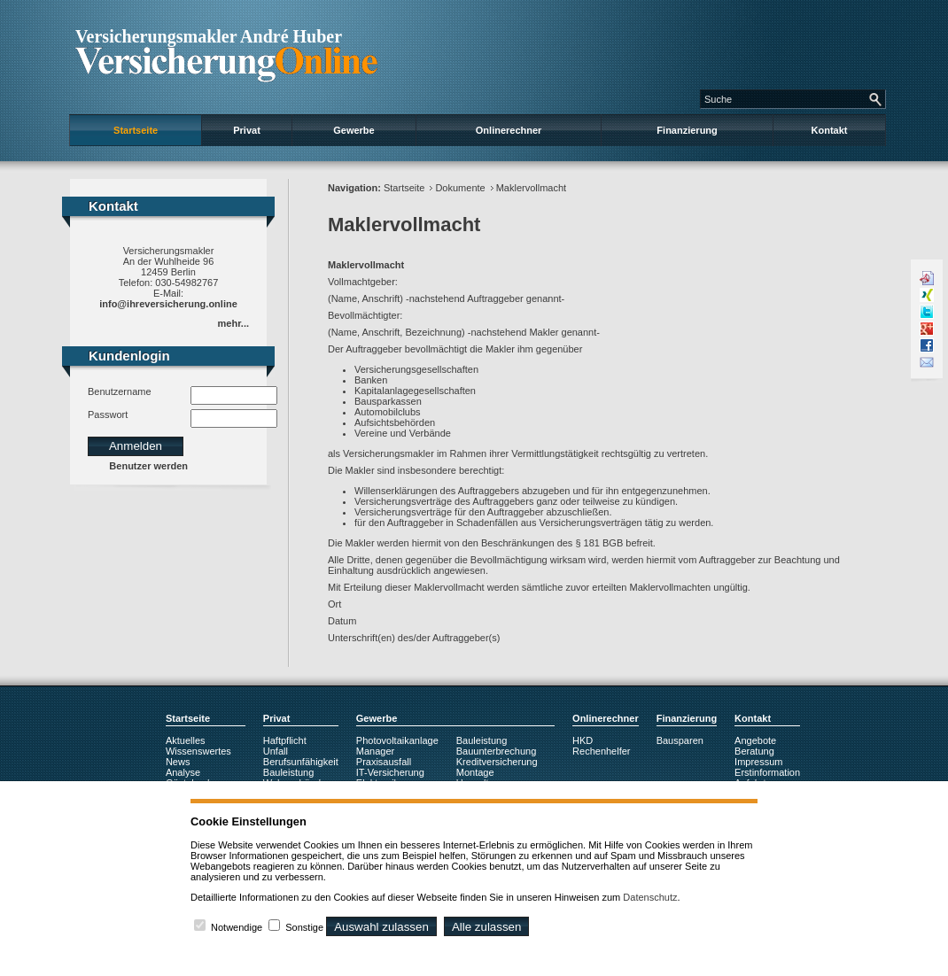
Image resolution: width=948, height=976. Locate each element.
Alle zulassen (487, 926)
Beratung (754, 751)
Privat (246, 130)
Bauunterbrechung (496, 751)
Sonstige (304, 927)
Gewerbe (353, 130)
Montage (475, 772)
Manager (375, 751)
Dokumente (460, 187)
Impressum (758, 761)
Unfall (275, 751)
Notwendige (236, 927)
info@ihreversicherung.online (168, 303)
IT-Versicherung (390, 772)
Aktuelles (186, 740)
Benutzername (120, 391)
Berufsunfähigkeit (300, 761)
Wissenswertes (198, 751)
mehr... (233, 323)
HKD (582, 740)
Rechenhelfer (601, 751)
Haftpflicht (285, 740)
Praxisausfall (383, 761)
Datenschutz (650, 897)
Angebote (755, 740)
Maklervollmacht (531, 187)
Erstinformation (767, 772)
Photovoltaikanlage (397, 740)
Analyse (183, 772)
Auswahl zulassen (381, 926)
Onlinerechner (509, 130)
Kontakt (830, 130)
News (178, 761)
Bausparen (680, 740)
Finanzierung (687, 130)
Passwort (108, 414)
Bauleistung (289, 772)
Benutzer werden (148, 466)
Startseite (135, 130)
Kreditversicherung (497, 761)
